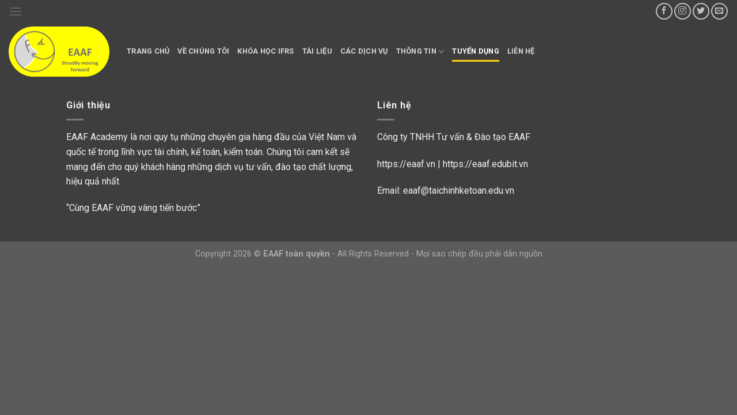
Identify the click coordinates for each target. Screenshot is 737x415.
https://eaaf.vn (406, 164)
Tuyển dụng (475, 51)
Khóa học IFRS (265, 51)
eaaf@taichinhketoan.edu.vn (458, 190)
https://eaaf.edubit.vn (485, 164)
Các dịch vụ (364, 51)
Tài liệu (317, 51)
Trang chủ (148, 51)
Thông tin (420, 51)
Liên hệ (521, 51)
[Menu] (15, 11)
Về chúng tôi (203, 51)
